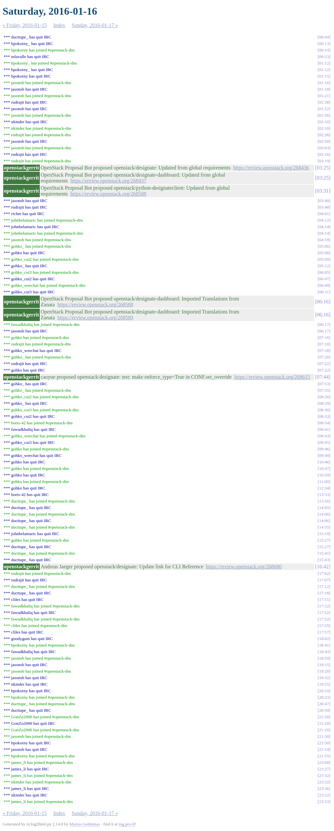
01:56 (324, 115)
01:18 (324, 89)
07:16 (324, 337)
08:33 (324, 416)
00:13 (324, 43)
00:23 (324, 56)
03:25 (322, 167)
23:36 (324, 788)
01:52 (324, 108)
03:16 (324, 154)
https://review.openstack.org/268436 (271, 167)
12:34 (324, 488)
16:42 (322, 566)
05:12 (324, 265)
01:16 (324, 82)
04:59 (324, 239)
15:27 (324, 540)
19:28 (324, 671)
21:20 (324, 716)
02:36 (324, 134)
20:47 (324, 703)
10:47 (324, 468)
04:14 (324, 226)
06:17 (324, 324)
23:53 (324, 801)
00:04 (324, 37)
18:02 (324, 638)
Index (59, 25)
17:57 (324, 632)
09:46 (324, 448)
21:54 (324, 749)
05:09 (324, 259)
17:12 (324, 586)
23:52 (324, 795)
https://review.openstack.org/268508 (108, 194)
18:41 (324, 645)
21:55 (324, 755)
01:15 (324, 76)
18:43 (324, 651)
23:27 (324, 768)
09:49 (324, 455)
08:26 (324, 396)
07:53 (324, 383)
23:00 (324, 762)
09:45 (324, 442)
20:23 (324, 697)
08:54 (324, 422)
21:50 (324, 736)
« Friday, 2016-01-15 (25, 25)
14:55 (324, 527)
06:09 (324, 285)
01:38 (324, 102)
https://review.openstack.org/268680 (243, 566)
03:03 (324, 147)
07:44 (322, 377)
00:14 (324, 50)
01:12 (324, 63)
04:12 (324, 220)
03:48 (324, 207)
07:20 (324, 357)
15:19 (324, 533)
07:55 (324, 390)
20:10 (324, 690)
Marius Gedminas (84, 824)
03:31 (322, 191)
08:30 (324, 409)
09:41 (324, 429)
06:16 (322, 301)
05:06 (324, 246)
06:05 (324, 272)
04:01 (324, 213)
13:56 (324, 501)
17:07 (324, 579)
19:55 (324, 684)
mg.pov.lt (127, 824)
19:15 (324, 664)
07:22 (324, 363)
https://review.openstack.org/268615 (272, 377)
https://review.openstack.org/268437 (108, 180)
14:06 (324, 514)
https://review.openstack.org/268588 (95, 304)
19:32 (324, 677)
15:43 (324, 559)
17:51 (324, 599)
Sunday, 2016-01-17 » (95, 25)
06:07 (324, 278)
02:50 (324, 141)
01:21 (324, 95)
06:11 (324, 291)
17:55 (324, 625)
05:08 (324, 252)
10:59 (324, 475)
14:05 (324, 507)
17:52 (324, 606)
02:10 (324, 121)
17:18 (324, 592)
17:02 (324, 573)
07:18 (324, 344)
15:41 (324, 553)
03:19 (324, 160)
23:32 (324, 775)
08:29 (324, 403)
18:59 (324, 658)
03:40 (324, 200)
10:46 (324, 461)
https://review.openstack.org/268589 (95, 317)
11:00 (324, 481)
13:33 (324, 494)
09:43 (324, 435)
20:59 (324, 710)
